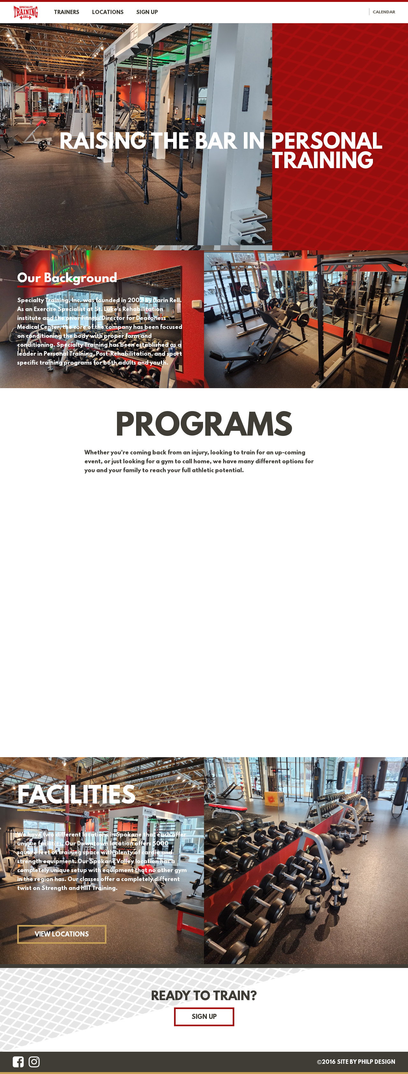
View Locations (62, 934)
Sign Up (204, 1017)
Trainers (66, 12)
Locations (108, 12)
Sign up (147, 12)
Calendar (384, 12)
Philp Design (376, 1062)
